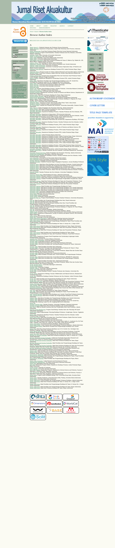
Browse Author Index (46, 31)
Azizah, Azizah (34, 367)
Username (15, 50)
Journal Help (16, 106)
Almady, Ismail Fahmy (35, 150)
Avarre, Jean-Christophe (36, 361)
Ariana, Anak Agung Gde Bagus (38, 218)
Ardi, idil (32, 206)
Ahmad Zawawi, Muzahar (36, 96)
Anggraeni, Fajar (34, 191)
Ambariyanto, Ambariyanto (37, 154)
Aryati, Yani (33, 276)
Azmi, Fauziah (34, 368)
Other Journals (19, 77)
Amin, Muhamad (34, 158)
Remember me (19, 54)
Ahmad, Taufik (34, 95)
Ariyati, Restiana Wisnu (36, 264)
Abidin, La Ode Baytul (35, 56)
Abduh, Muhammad (35, 51)
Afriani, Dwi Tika (34, 84)
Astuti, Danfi (33, 314)
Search (62, 26)
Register (53, 26)
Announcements (44, 27)
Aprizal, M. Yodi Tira (35, 197)
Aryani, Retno (33, 273)
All (60, 40)
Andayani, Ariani (34, 169)
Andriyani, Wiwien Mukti (36, 174)
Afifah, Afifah (33, 80)
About (39, 26)
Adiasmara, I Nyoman (35, 64)
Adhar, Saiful (33, 57)
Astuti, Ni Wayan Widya (36, 326)
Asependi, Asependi (35, 286)
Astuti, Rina (33, 329)
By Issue (17, 74)
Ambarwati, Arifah (34, 155)
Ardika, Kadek (33, 212)
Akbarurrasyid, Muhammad (37, 97)
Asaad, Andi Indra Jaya (36, 281)
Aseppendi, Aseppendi (36, 287)
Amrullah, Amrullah (35, 161)
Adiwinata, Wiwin (34, 72)
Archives (33, 27)
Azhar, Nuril (33, 363)
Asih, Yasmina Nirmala (36, 294)
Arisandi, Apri (33, 239)
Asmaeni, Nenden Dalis (36, 304)
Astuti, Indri (33, 321)
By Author (17, 75)
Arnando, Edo (33, 267)
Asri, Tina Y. (33, 307)
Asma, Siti (32, 303)
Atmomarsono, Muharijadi (37, 354)
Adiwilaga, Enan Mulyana (36, 69)
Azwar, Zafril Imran (35, 380)
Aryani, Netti (33, 269)
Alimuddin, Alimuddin (35, 110)
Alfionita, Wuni (34, 101)
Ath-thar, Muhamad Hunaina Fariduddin (40, 338)
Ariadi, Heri (33, 217)
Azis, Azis (32, 365)
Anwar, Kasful (33, 196)
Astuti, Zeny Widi (34, 334)
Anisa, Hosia (33, 194)
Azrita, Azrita (33, 375)
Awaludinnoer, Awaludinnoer (37, 362)
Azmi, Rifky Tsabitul (35, 370)
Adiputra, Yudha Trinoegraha (37, 65)
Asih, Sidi (32, 290)
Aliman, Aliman (34, 109)
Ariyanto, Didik (34, 241)
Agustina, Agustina (35, 92)
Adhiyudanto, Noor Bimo (36, 60)
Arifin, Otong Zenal (35, 219)
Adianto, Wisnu (34, 63)
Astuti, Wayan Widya (35, 331)
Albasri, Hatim (33, 98)
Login (45, 26)
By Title (17, 76)
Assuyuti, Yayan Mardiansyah (38, 309)
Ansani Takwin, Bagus (36, 195)
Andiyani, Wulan (34, 172)
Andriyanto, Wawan (35, 187)
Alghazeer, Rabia (34, 102)
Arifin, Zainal (33, 236)
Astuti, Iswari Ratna (35, 323)
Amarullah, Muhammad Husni (38, 152)
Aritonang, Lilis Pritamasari (37, 240)
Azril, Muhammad (34, 372)
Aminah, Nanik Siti (35, 160)
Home (31, 26)
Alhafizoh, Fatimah (35, 104)
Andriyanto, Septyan (35, 176)
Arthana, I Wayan (34, 268)
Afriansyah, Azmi (34, 87)
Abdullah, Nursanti (35, 52)
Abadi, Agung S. (34, 47)
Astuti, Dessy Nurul (35, 317)
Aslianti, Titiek (33, 298)
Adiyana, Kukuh (34, 73)
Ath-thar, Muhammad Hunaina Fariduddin (41, 340)
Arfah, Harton (33, 213)
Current (71, 26)
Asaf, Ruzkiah (33, 285)
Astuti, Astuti (33, 312)
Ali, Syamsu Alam (34, 105)
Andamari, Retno (34, 164)
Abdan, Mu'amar (34, 48)
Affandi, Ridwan (34, 78)
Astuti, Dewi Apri (34, 320)
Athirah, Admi (33, 350)
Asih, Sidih (33, 291)
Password (15, 52)
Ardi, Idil (32, 200)
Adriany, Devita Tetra (35, 75)
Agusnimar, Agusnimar (36, 91)
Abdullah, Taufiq (34, 55)
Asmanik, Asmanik (35, 305)
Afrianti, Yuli (33, 88)
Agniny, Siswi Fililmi (35, 89)
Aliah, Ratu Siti (34, 107)
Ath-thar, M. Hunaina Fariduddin (38, 335)
